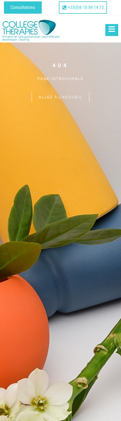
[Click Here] (111, 30)
